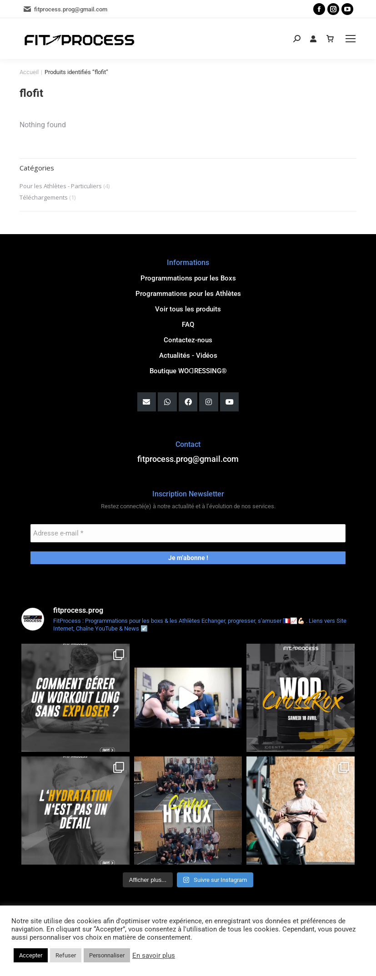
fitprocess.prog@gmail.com (65, 9)
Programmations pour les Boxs (188, 278)
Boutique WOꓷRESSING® (188, 371)
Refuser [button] (65, 955)
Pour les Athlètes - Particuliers (61, 186)
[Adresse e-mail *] (188, 533)
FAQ (188, 324)
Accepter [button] (30, 955)
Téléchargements (44, 197)
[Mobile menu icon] (350, 39)
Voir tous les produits (188, 309)
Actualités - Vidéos (188, 355)
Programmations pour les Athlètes (188, 294)
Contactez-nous (188, 340)
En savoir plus (153, 955)
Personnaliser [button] (107, 955)
